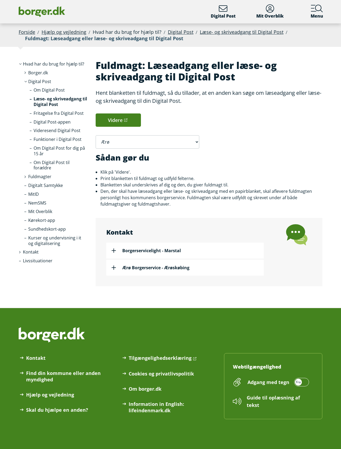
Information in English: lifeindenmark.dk (156, 407)
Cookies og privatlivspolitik (161, 373)
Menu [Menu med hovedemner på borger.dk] (317, 11)
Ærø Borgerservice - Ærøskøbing (155, 268)
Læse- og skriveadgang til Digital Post (241, 32)
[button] (53, 64)
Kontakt (36, 358)
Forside (27, 32)
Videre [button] (115, 120)
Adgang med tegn (268, 382)
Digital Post (223, 11)
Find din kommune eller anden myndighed (63, 376)
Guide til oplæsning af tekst (273, 401)
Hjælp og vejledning (64, 32)
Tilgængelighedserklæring (160, 358)
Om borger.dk (145, 389)
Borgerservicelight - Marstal (151, 251)
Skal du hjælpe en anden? (57, 410)
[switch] (277, 382)
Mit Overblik (270, 11)
